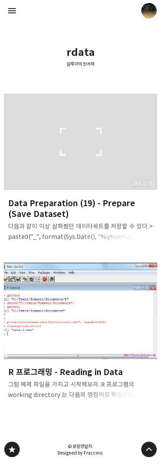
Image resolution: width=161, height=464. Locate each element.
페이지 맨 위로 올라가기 (149, 449)
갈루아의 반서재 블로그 (12, 449)
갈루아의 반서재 (81, 64)
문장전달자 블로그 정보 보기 (149, 10)
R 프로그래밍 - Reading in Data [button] (81, 333)
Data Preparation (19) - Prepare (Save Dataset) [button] (81, 169)
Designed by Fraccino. (80, 453)
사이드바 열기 (12, 10)
